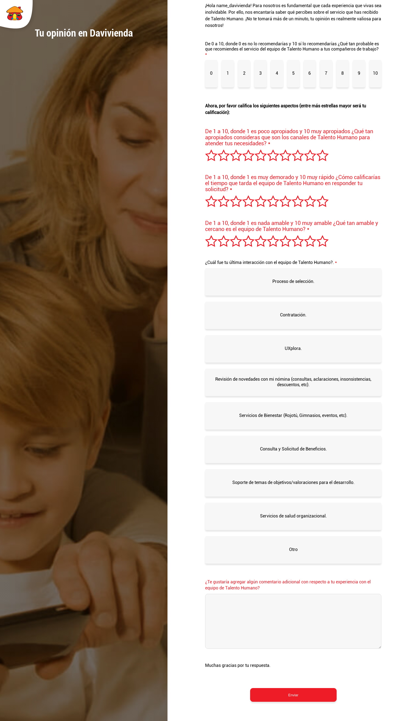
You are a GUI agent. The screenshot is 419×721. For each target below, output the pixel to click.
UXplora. (293, 348)
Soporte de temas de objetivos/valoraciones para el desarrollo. (293, 482)
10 (375, 73)
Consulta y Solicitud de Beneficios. (293, 449)
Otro (293, 549)
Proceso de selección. (293, 281)
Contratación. (293, 315)
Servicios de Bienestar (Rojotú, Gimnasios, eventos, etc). (293, 415)
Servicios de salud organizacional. (293, 516)
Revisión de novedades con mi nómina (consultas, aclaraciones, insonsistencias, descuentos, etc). (293, 382)
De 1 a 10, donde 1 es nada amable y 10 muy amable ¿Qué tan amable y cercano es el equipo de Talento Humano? (291, 226)
